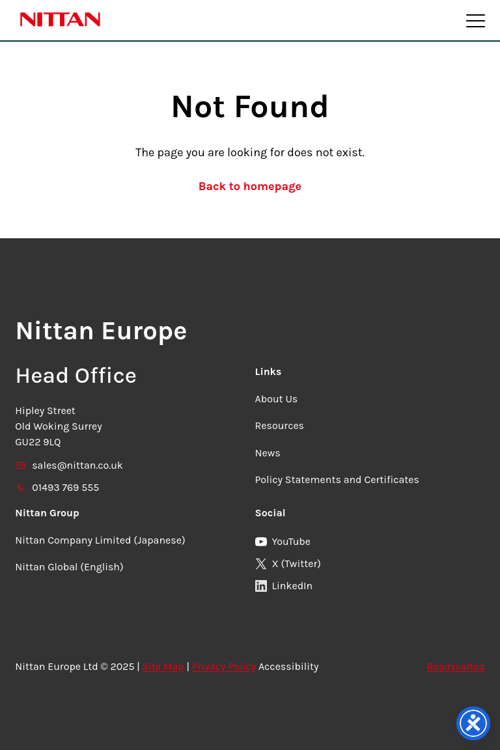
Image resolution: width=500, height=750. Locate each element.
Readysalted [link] (456, 666)
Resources (280, 425)
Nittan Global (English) (69, 567)
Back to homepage (250, 186)
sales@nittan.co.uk (69, 465)
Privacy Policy (224, 666)
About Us (276, 399)
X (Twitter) (288, 563)
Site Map (163, 666)
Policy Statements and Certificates (337, 479)
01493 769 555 (57, 487)
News (268, 453)
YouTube (283, 541)
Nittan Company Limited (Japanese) (100, 540)
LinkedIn (284, 585)
